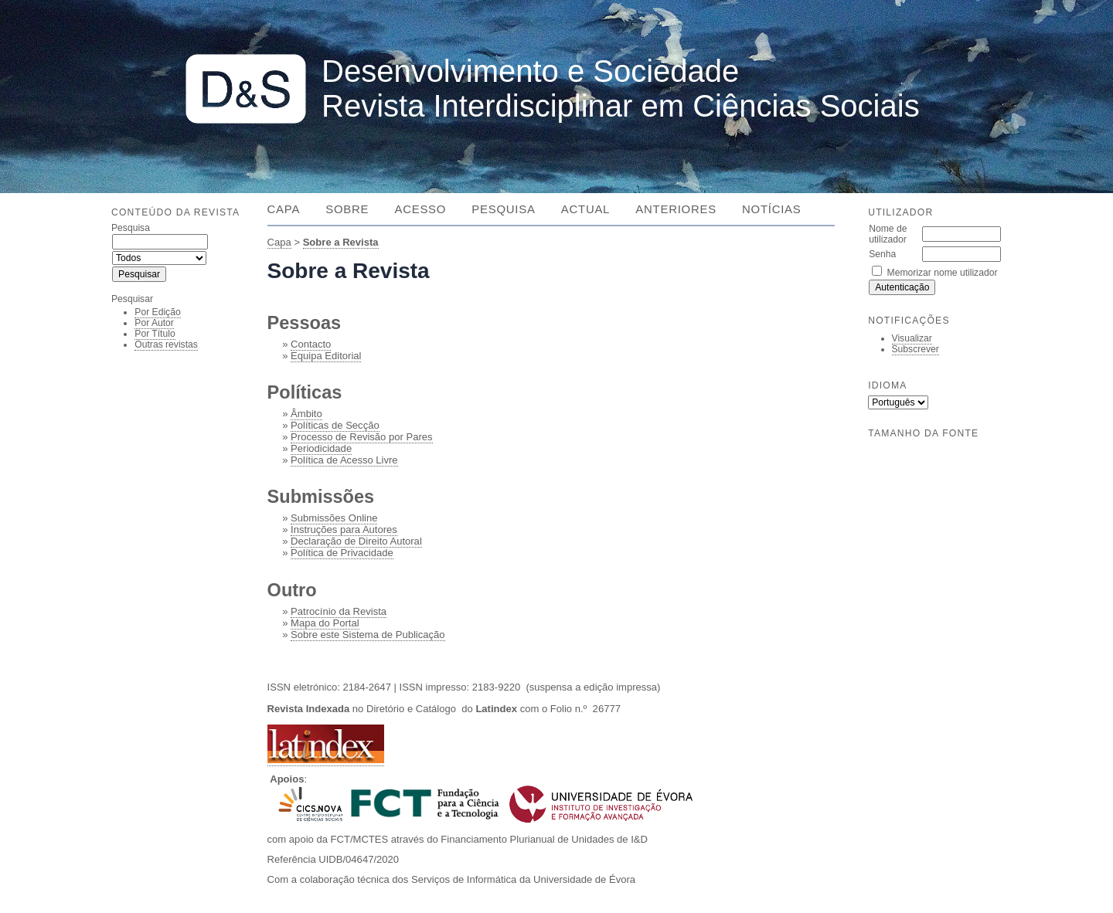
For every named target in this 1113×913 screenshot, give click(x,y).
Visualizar (912, 338)
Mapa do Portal (325, 623)
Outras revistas (166, 344)
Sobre (347, 209)
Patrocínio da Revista (338, 611)
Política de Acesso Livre (344, 460)
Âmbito (306, 413)
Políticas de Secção (335, 425)
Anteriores (675, 209)
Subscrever (915, 349)
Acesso (420, 209)
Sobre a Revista (341, 242)
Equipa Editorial (326, 355)
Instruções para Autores (344, 529)
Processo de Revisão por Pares (361, 437)
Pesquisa (503, 209)
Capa (284, 209)
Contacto (311, 344)
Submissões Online (334, 518)
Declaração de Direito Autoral (356, 541)
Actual (585, 209)
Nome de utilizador (888, 234)
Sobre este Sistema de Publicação (367, 634)
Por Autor (154, 322)
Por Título (154, 333)
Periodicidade (321, 448)
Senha (882, 254)
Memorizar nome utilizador (942, 272)
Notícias (771, 209)
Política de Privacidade (342, 552)
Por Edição (157, 312)
